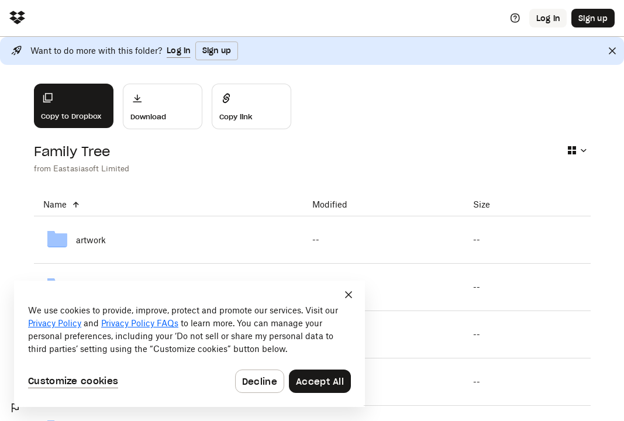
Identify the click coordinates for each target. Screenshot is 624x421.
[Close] (612, 51)
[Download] (162, 106)
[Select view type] (577, 150)
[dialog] (189, 344)
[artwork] (168, 240)
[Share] (251, 106)
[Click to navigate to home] (17, 18)
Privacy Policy (54, 323)
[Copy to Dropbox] (73, 106)
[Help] (515, 18)
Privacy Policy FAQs (139, 323)
